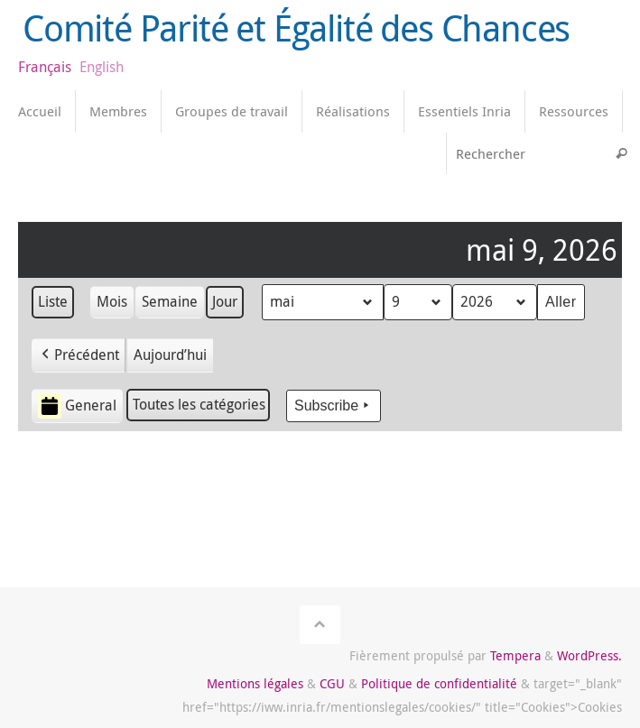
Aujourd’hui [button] (170, 354)
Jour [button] (224, 301)
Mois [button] (112, 301)
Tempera (515, 655)
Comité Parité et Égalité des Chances (296, 29)
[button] (78, 355)
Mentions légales (255, 683)
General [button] (77, 406)
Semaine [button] (170, 301)
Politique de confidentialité (439, 683)
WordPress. (589, 655)
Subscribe (333, 406)
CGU (332, 683)
